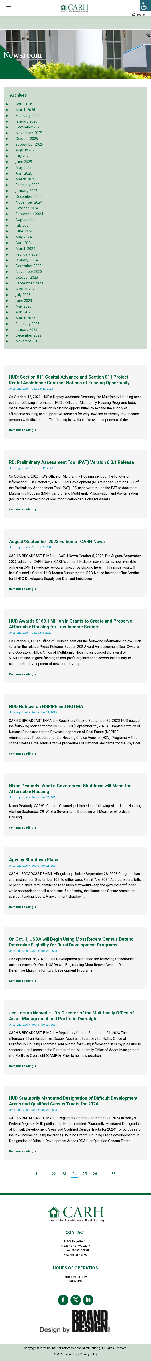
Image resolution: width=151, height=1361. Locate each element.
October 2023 (27, 277)
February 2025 (28, 185)
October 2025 (27, 138)
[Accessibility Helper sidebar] (145, 5)
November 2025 (29, 133)
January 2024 (26, 260)
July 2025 (23, 156)
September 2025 (29, 144)
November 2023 (29, 271)
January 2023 (26, 329)
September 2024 (29, 214)
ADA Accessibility (65, 1354)
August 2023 (26, 289)
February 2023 (28, 323)
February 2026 (28, 115)
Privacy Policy (88, 1354)
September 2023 (29, 283)
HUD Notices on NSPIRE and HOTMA (46, 706)
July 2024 (23, 225)
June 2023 (24, 300)
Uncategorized (18, 388)
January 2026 (26, 121)
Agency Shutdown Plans (33, 859)
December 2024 (29, 196)
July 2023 (23, 294)
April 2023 (24, 312)
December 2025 (29, 127)
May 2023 (24, 306)
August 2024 (26, 219)
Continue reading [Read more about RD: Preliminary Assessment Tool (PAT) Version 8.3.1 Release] (23, 509)
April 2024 (24, 242)
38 (114, 1174)
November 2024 (29, 202)
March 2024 (25, 248)
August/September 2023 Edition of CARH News (57, 541)
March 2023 (25, 318)
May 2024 (24, 237)
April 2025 (24, 173)
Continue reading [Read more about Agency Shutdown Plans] (23, 907)
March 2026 (25, 109)
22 (54, 1174)
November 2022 (29, 341)
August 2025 (26, 150)
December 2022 (29, 335)
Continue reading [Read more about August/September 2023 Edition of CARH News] (23, 589)
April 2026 (24, 104)
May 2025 (24, 167)
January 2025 (26, 190)
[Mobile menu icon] (8, 8)
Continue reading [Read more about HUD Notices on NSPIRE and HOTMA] (23, 753)
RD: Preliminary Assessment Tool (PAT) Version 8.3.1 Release (71, 462)
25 (85, 1174)
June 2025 (24, 161)
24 (74, 1174)
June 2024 (24, 231)
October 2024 (27, 208)
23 (64, 1174)
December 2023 (29, 266)
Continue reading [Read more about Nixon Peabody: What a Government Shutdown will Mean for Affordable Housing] (23, 827)
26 (95, 1174)
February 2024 (28, 254)
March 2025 (25, 179)
